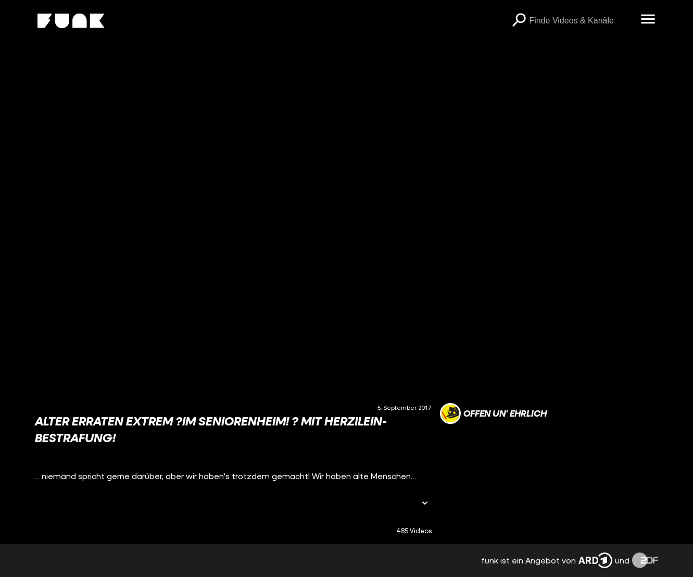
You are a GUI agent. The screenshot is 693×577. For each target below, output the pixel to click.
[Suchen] (518, 21)
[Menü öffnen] (647, 20)
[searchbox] (581, 21)
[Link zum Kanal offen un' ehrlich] (493, 413)
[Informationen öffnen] (425, 503)
